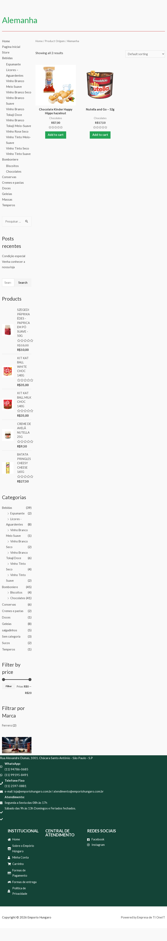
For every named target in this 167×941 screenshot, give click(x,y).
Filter (9, 696)
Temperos (8, 205)
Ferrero (7, 735)
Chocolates (13, 171)
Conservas (9, 177)
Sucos (6, 653)
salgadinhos (10, 640)
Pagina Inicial (11, 46)
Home (6, 41)
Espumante (13, 64)
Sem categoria (11, 646)
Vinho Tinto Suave (18, 154)
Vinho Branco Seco (18, 92)
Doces (6, 188)
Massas (7, 199)
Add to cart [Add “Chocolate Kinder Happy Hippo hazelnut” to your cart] (56, 136)
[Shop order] (144, 54)
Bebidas (7, 58)
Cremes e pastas (13, 182)
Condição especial (14, 256)
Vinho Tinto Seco (17, 148)
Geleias (7, 194)
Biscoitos (12, 166)
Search (22, 283)
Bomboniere (10, 159)
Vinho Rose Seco (17, 131)
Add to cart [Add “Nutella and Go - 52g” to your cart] (100, 136)
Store (5, 52)
